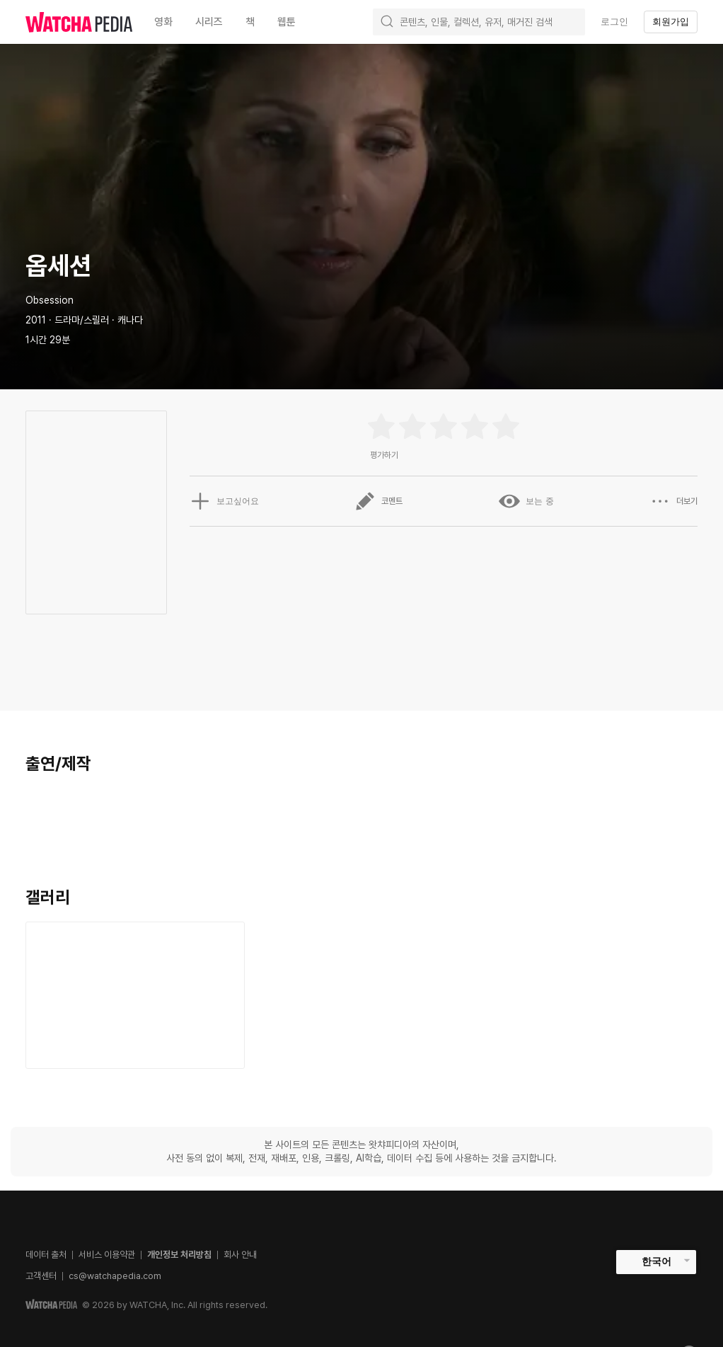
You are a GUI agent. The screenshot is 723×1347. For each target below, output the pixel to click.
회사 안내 (240, 1254)
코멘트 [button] (378, 501)
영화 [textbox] (163, 22)
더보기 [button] (673, 501)
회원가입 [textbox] (670, 21)
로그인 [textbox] (614, 21)
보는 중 (526, 501)
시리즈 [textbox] (209, 22)
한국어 (656, 1261)
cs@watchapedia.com (115, 1276)
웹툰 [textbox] (286, 22)
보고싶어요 (224, 501)
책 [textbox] (250, 22)
